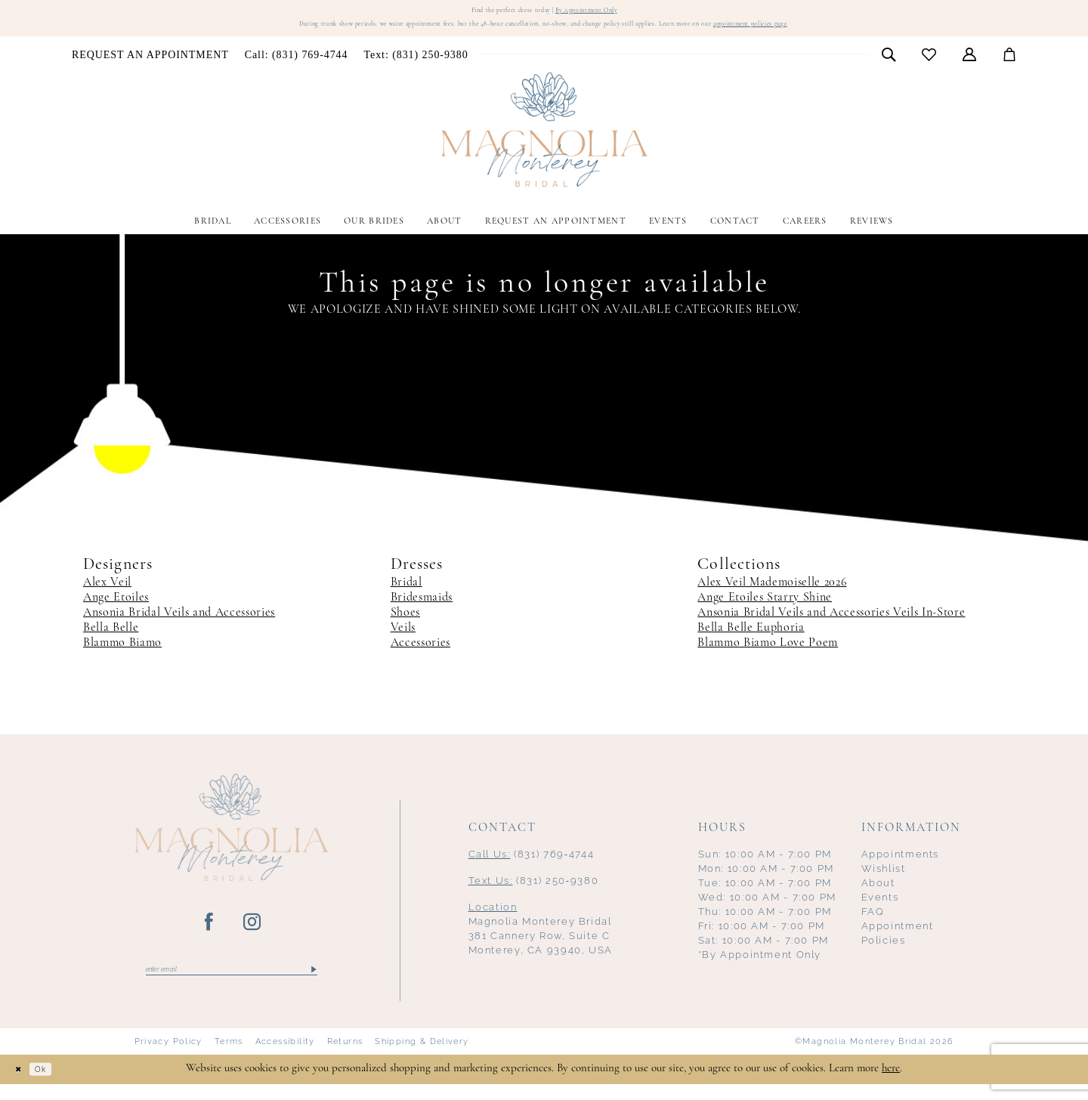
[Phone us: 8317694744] (296, 66)
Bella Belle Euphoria (750, 639)
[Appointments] (150, 66)
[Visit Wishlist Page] (929, 65)
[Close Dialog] (22, 1085)
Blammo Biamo (122, 654)
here (891, 1084)
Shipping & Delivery (421, 1058)
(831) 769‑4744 (531, 865)
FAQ (873, 923)
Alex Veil (107, 594)
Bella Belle (110, 639)
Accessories (420, 654)
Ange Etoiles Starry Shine (764, 609)
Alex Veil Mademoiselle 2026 (771, 594)
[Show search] (889, 65)
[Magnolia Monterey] (544, 140)
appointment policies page (854, 34)
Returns (345, 1058)
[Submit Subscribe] (312, 983)
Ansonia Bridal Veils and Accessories (179, 624)
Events (880, 908)
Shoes (405, 624)
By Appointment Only (607, 12)
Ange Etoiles (116, 609)
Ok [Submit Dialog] (56, 1085)
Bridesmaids (422, 609)
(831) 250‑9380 (533, 892)
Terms (229, 1058)
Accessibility (285, 1058)
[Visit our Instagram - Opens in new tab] (253, 933)
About (878, 894)
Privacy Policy (168, 1058)
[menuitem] (150, 66)
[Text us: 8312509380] (416, 66)
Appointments (900, 865)
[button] (970, 65)
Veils (403, 639)
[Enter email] (231, 983)
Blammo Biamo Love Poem (767, 654)
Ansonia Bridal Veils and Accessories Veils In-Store (831, 624)
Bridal (406, 594)
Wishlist (883, 879)
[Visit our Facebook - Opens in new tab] (209, 933)
